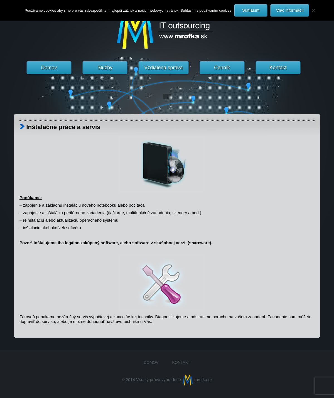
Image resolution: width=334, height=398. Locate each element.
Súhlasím (251, 10)
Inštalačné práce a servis (59, 126)
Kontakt (277, 67)
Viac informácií (289, 10)
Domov (49, 67)
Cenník (222, 67)
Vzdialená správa (163, 67)
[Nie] (313, 10)
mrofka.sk (197, 379)
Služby (104, 67)
